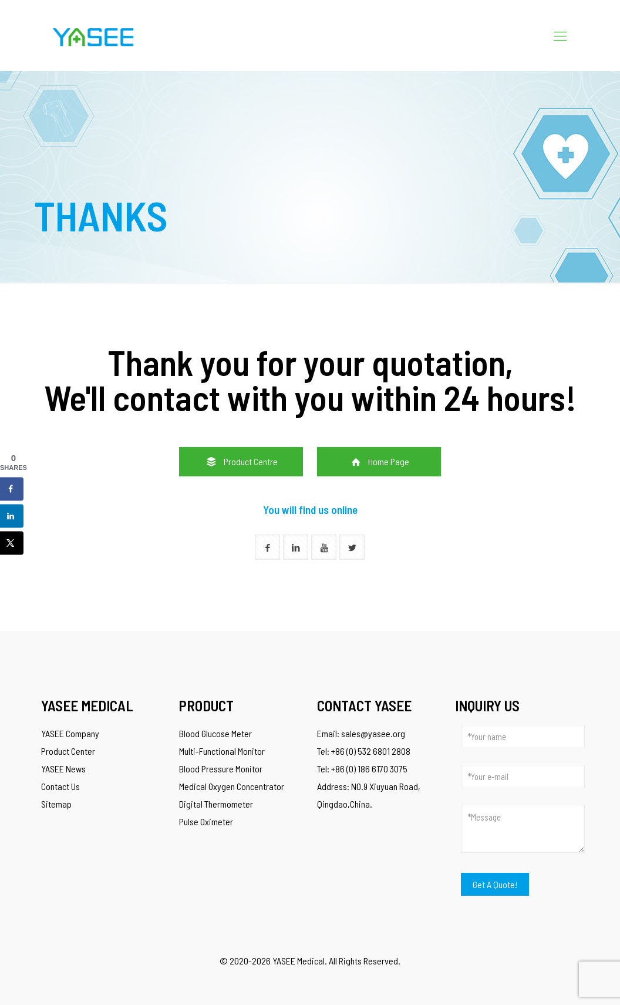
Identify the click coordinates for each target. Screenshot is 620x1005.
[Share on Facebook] (11, 489)
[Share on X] (11, 543)
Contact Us (60, 786)
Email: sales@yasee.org (361, 733)
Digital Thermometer (216, 803)
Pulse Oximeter (206, 821)
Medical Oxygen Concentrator (231, 786)
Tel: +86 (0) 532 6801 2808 (363, 751)
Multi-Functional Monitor (222, 751)
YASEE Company (70, 733)
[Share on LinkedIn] (11, 516)
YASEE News (63, 768)
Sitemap (56, 803)
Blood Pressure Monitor (220, 768)
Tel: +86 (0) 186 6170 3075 (362, 768)
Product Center (68, 751)
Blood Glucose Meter (215, 733)
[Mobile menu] (560, 35)
